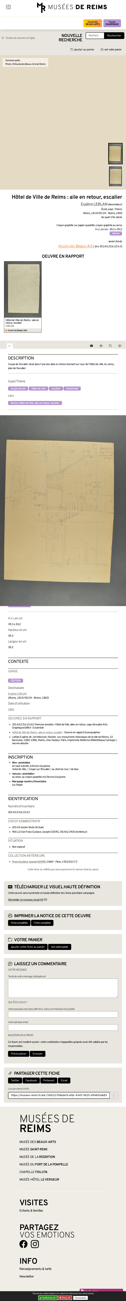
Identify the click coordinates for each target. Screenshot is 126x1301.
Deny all (65, 1297)
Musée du (43, 1165)
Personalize (80, 1298)
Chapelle (33, 1172)
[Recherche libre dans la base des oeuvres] (95, 35)
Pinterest (48, 1080)
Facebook (31, 1080)
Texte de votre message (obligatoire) (27, 976)
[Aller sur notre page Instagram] (35, 1244)
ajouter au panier (82, 49)
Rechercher (114, 35)
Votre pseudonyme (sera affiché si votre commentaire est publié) (41, 1009)
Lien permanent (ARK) (18, 1088)
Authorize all (47, 1297)
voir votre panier (111, 49)
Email (64, 1080)
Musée (112, 23)
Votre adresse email (18, 1022)
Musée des (93, 23)
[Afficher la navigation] (8, 7)
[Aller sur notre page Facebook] (23, 1244)
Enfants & (31, 1211)
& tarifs (35, 1269)
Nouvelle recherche (70, 38)
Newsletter (26, 1277)
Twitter (15, 1080)
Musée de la (37, 1157)
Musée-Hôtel (39, 1180)
